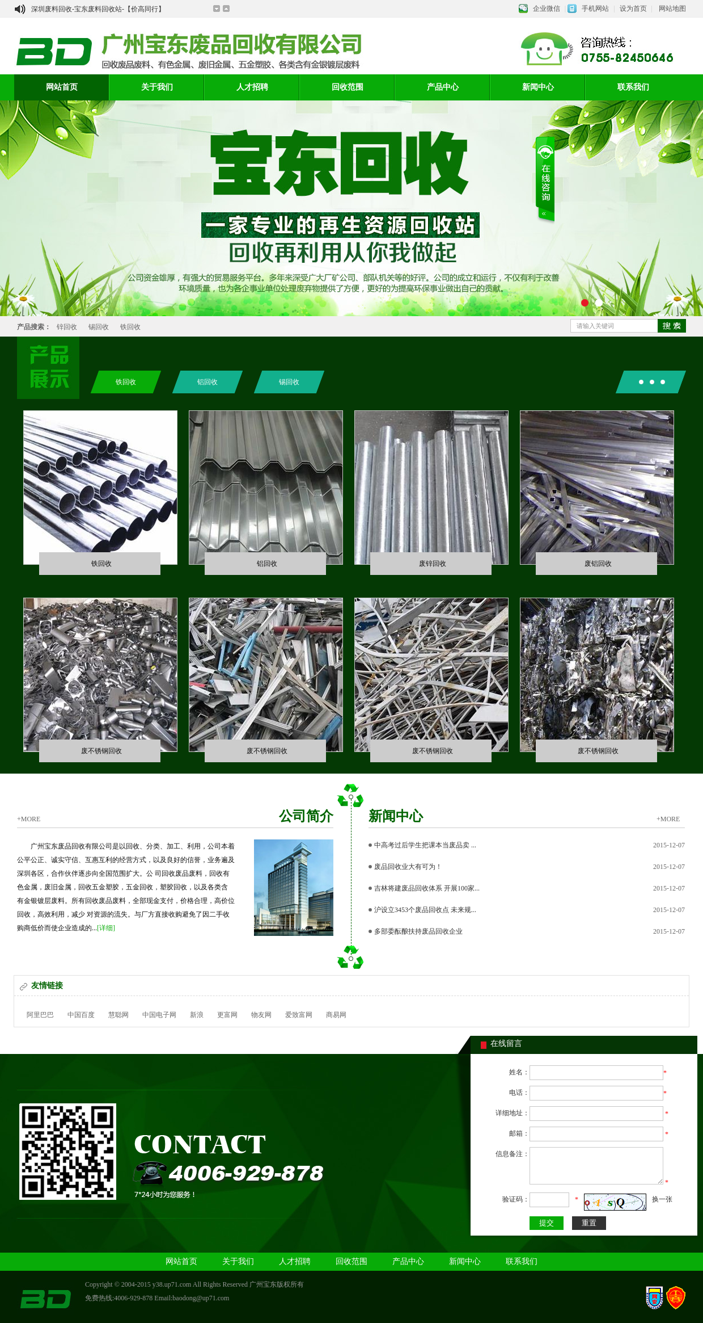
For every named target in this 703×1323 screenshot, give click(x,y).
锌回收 (67, 327)
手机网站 (595, 8)
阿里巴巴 (40, 1015)
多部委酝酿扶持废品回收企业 (418, 931)
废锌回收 (432, 563)
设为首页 (633, 8)
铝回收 (207, 382)
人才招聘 (252, 87)
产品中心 (443, 87)
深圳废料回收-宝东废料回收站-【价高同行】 (98, 9)
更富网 (227, 1015)
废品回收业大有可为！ (408, 867)
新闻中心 (538, 87)
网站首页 (62, 87)
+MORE (28, 818)
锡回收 (98, 327)
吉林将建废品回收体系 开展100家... (427, 888)
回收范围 (347, 87)
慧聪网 (118, 1015)
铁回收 (130, 327)
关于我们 (157, 87)
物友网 (261, 1015)
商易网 (336, 1015)
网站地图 (672, 8)
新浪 (197, 1015)
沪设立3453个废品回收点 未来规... (425, 910)
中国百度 (81, 1015)
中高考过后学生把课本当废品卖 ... (425, 845)
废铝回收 (598, 563)
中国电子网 (159, 1015)
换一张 (662, 1199)
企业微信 (546, 8)
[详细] (106, 928)
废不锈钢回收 (101, 750)
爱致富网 (298, 1015)
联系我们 (633, 87)
